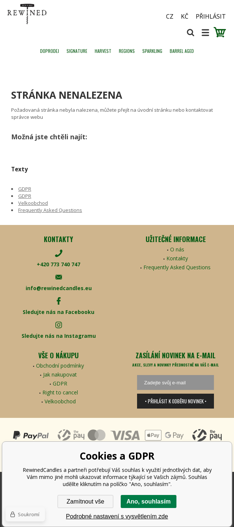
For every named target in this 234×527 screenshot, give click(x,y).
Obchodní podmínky (60, 365)
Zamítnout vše (85, 501)
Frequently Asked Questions (50, 210)
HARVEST (103, 51)
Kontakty (177, 258)
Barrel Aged (182, 51)
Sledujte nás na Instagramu (59, 335)
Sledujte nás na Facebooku (58, 311)
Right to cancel (60, 392)
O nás (177, 249)
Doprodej (49, 51)
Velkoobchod (33, 203)
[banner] (48, 14)
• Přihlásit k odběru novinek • (176, 401)
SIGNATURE (76, 51)
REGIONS (127, 51)
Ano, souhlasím (148, 501)
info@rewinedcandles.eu (59, 288)
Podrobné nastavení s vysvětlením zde (117, 516)
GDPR (24, 188)
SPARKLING (152, 51)
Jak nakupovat (60, 374)
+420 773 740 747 (58, 264)
